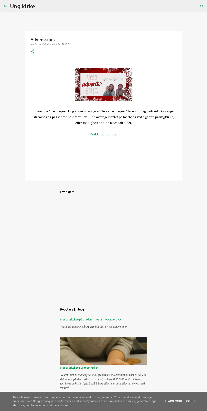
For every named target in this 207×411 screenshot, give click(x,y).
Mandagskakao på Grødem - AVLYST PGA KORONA (90, 319)
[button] (32, 51)
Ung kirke (22, 6)
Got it (190, 401)
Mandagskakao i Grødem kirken (79, 367)
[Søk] (40, 6)
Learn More (174, 401)
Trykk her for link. (103, 134)
